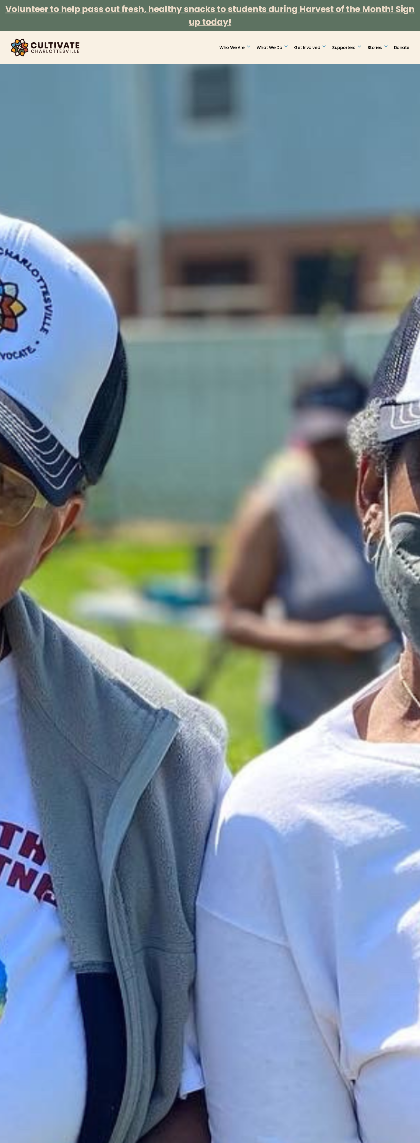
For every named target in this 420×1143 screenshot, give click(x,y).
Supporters (343, 48)
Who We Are (232, 48)
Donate (401, 48)
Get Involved (307, 48)
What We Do (269, 48)
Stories (375, 48)
